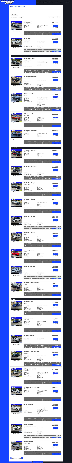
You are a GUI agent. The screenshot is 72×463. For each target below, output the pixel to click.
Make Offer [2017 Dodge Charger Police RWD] (57, 210)
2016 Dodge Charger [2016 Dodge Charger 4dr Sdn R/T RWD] (29, 183)
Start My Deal (28, 34)
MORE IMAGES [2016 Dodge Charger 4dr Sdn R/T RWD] (16, 191)
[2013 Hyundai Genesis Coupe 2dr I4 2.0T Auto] (16, 390)
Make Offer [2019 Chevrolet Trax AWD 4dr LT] (57, 107)
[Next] (23, 17)
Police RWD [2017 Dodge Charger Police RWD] (26, 200)
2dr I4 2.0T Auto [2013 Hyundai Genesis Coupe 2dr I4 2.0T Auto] (26, 388)
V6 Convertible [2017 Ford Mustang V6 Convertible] (26, 336)
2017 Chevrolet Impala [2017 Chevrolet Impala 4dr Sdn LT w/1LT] (30, 76)
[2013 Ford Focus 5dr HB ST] (16, 305)
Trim (48, 10)
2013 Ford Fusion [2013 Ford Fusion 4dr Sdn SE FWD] (28, 318)
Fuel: (37, 47)
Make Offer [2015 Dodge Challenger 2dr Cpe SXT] (57, 176)
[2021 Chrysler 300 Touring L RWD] (16, 117)
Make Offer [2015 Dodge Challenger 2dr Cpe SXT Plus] (57, 160)
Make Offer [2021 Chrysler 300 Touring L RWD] (57, 124)
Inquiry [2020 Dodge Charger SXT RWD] (49, 260)
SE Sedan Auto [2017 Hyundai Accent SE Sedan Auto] (26, 370)
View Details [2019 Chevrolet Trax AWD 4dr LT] (57, 109)
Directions (55, 25)
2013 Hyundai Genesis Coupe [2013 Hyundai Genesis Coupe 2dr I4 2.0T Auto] (32, 387)
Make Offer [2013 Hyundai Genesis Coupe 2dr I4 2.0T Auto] (57, 398)
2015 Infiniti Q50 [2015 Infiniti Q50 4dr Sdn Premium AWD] (28, 404)
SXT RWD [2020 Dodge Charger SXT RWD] (25, 251)
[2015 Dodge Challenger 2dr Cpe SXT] (16, 170)
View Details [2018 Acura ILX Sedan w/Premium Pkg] (57, 34)
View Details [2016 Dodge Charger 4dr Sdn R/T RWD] (57, 194)
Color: (38, 26)
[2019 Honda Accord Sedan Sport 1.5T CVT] (16, 355)
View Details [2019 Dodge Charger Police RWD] (57, 245)
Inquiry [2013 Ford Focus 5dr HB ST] (49, 311)
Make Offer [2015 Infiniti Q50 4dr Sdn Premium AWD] (57, 418)
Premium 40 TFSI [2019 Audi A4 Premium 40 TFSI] (27, 40)
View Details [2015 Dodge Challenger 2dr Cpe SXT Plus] (57, 162)
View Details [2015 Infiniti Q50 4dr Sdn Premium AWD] (57, 420)
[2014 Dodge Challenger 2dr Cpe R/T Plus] (16, 133)
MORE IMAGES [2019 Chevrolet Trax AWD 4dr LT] (16, 102)
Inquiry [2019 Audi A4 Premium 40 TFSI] (49, 49)
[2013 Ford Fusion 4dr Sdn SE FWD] (16, 321)
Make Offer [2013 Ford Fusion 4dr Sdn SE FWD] (57, 329)
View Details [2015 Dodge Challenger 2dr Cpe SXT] (57, 178)
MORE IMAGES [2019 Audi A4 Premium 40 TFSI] (16, 47)
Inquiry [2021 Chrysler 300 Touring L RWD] (49, 124)
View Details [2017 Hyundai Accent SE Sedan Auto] (57, 382)
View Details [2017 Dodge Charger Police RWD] (57, 212)
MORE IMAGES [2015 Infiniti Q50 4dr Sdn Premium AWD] (16, 413)
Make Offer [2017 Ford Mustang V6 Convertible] (57, 345)
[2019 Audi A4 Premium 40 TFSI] (16, 42)
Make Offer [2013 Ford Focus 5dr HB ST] (57, 311)
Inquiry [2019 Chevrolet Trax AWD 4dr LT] (49, 107)
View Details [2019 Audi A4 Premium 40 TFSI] (57, 51)
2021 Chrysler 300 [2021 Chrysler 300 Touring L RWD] (29, 114)
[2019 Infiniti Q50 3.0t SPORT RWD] (16, 445)
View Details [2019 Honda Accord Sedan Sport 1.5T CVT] (57, 364)
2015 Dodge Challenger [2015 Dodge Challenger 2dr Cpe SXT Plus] (30, 150)
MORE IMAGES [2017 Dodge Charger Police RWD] (16, 208)
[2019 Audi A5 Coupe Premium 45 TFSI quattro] (16, 62)
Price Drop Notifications (38, 32)
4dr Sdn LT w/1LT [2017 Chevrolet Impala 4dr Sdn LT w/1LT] (27, 78)
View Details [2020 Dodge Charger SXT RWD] (57, 262)
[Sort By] (52, 17)
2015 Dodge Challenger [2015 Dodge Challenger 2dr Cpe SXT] (30, 166)
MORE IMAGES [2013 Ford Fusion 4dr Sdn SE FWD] (16, 327)
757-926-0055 (28, 32)
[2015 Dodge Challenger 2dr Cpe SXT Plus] (16, 153)
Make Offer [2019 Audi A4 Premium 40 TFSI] (57, 49)
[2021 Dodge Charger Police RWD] (16, 270)
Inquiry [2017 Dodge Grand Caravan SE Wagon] (49, 292)
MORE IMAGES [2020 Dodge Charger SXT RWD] (16, 259)
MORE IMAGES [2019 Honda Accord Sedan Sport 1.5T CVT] (16, 360)
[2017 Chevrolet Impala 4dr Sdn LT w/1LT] (16, 80)
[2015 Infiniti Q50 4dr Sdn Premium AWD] (16, 408)
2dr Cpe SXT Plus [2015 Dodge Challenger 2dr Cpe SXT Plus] (27, 151)
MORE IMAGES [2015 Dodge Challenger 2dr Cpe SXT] (16, 175)
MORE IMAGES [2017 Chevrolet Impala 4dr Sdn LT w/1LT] (16, 85)
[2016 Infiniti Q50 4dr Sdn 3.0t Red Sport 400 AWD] (16, 428)
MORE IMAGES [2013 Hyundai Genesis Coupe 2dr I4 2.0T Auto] (16, 396)
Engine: (38, 25)
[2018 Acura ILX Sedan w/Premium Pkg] (16, 25)
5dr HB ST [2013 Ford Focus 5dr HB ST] (25, 303)
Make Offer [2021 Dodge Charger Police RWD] (57, 276)
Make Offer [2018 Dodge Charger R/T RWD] (57, 226)
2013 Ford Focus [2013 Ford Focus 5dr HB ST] (28, 301)
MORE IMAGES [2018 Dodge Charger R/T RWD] (16, 225)
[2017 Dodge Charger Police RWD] (16, 202)
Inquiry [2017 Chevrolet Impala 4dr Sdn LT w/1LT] (49, 87)
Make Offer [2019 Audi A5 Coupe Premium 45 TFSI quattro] (57, 70)
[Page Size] (59, 17)
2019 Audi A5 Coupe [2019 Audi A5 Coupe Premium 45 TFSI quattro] (29, 58)
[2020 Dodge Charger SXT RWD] (16, 253)
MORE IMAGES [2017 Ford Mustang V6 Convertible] (16, 344)
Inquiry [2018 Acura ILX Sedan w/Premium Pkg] (49, 32)
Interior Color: (39, 28)
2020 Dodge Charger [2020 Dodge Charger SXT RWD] (30, 250)
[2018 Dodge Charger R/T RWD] (16, 220)
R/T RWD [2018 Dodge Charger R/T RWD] (25, 218)
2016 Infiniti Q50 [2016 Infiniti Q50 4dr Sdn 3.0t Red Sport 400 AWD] (28, 424)
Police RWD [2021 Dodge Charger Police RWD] (26, 268)
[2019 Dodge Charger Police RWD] (16, 236)
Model (36, 10)
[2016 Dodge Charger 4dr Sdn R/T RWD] (16, 186)
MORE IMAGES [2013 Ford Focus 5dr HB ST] (16, 310)
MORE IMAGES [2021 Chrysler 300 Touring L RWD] (16, 122)
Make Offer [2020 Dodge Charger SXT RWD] (57, 260)
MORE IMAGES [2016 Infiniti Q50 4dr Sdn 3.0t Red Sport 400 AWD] (16, 433)
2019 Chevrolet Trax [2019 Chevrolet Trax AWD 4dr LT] (29, 94)
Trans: (25, 28)
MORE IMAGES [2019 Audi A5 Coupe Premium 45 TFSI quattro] (16, 67)
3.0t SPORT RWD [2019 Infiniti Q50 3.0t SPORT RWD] (27, 443)
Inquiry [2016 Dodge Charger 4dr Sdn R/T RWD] (49, 192)
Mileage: (25, 26)
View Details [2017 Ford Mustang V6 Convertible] (57, 347)
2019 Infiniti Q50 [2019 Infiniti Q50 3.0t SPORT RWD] (28, 442)
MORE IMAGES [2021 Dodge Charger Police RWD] (16, 275)
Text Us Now (47, 34)
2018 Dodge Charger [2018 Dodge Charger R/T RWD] (29, 216)
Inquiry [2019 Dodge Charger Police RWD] (49, 243)
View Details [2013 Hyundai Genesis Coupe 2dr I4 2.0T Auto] (57, 400)
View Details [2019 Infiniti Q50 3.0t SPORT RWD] (57, 453)
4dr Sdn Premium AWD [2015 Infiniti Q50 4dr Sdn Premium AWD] (28, 406)
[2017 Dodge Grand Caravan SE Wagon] (16, 286)
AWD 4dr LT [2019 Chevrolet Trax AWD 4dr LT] (26, 95)
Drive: (25, 27)
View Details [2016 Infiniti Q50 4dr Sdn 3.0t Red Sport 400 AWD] (57, 437)
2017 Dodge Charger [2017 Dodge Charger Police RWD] (29, 199)
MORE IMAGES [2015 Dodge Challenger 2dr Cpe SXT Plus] (16, 159)
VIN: (24, 46)
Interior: (38, 27)
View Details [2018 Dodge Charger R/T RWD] (57, 228)
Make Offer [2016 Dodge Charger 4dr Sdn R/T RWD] (57, 192)
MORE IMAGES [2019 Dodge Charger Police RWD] (16, 241)
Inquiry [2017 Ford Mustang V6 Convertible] (49, 345)
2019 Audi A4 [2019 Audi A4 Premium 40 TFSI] (27, 38)
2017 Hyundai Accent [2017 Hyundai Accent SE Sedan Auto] (30, 369)
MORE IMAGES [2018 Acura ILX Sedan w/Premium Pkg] (16, 31)
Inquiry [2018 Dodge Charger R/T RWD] (49, 226)
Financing (37, 34)
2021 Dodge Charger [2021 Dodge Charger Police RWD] (29, 266)
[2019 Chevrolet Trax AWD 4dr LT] (16, 97)
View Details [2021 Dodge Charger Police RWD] (57, 278)
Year (11, 10)
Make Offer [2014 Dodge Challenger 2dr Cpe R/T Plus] (57, 141)
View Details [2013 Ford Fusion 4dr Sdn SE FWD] (57, 331)
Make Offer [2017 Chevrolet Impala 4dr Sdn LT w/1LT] (57, 87)
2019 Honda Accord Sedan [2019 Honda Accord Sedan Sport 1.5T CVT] (31, 351)
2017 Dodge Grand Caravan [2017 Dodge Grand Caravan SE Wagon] (32, 282)
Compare (56, 27)
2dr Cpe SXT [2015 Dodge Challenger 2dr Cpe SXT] (26, 168)
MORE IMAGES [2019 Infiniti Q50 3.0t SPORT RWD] (16, 450)
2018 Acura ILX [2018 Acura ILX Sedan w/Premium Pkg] (28, 22)
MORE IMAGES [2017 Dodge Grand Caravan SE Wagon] (16, 291)
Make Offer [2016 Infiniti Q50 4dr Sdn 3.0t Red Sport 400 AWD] (57, 435)
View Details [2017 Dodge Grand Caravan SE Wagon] (57, 294)
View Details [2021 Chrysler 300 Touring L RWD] (57, 125)
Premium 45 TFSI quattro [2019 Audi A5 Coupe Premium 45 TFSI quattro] (28, 60)
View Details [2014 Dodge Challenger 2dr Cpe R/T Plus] (57, 143)
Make (24, 10)
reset (15, 14)
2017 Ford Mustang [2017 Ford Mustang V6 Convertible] (29, 335)
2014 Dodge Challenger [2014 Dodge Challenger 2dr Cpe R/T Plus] (30, 130)
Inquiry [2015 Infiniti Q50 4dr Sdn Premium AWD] (49, 418)
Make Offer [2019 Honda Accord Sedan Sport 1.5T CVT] (57, 362)
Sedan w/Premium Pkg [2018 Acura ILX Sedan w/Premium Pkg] (28, 23)
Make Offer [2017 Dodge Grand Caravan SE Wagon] (57, 292)
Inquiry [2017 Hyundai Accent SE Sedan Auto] (49, 380)
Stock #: (25, 25)
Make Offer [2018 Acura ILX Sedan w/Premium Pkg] (57, 32)
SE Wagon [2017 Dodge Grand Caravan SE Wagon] (25, 284)
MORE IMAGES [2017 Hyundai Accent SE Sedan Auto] (16, 377)
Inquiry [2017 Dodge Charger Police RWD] (49, 210)
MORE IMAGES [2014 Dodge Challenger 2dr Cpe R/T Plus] (16, 139)
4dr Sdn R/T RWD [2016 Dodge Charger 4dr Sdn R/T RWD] (27, 184)
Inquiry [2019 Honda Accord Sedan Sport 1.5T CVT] (49, 362)
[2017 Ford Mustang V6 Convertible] (16, 339)
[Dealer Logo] (7, 2)
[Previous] (11, 17)
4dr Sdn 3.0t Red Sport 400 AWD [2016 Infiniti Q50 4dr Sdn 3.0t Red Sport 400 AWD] (30, 426)
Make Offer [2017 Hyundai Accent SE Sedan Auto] (57, 380)
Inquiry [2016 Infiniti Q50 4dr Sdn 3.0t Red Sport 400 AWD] (49, 435)
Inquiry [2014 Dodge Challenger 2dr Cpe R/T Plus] (49, 141)
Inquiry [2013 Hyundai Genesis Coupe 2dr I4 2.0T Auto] (49, 398)
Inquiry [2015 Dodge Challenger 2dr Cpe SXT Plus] (49, 160)
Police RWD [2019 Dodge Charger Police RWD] (26, 234)
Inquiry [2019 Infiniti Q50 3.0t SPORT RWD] (49, 451)
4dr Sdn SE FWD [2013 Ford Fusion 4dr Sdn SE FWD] (26, 319)
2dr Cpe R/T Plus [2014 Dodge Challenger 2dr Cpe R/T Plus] (27, 131)
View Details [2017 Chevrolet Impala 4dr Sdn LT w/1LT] (57, 89)
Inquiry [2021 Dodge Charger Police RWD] (49, 276)
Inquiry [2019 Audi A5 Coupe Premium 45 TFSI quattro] (49, 70)
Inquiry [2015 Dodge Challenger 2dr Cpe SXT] (49, 176)
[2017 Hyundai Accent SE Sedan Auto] (16, 372)
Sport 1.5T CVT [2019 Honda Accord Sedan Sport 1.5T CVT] (26, 353)
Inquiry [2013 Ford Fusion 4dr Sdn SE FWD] (49, 329)
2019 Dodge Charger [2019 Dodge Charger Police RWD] (29, 233)
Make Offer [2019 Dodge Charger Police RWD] (57, 243)
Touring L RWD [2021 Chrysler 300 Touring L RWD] (26, 115)
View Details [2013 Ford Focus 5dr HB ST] (57, 313)
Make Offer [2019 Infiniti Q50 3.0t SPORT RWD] (57, 451)
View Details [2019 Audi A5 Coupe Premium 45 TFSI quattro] (57, 72)
